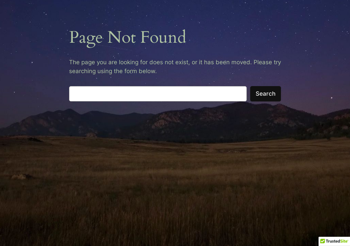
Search (265, 93)
